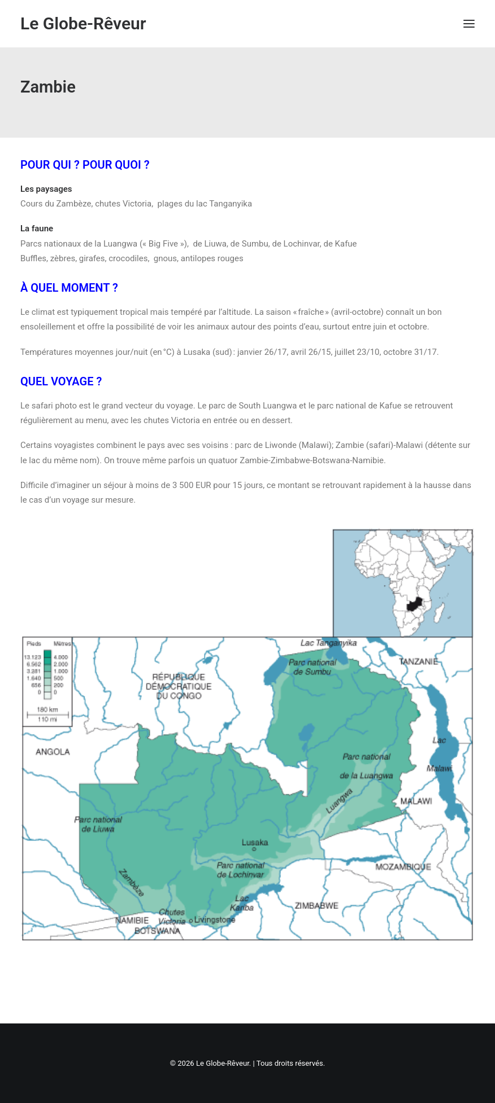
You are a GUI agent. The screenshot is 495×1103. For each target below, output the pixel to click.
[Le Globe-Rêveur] (83, 23)
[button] (469, 23)
